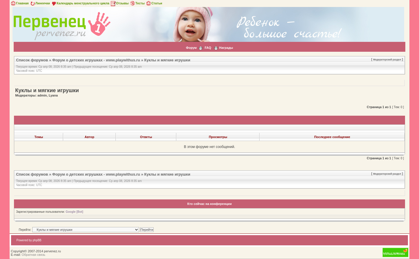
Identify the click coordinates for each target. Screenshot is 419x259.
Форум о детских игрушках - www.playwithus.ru (96, 60)
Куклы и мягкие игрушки (167, 60)
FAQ (208, 47)
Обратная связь (33, 254)
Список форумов (32, 60)
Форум (191, 47)
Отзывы (119, 3)
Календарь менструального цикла (80, 3)
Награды (226, 47)
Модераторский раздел (387, 59)
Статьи (153, 3)
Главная (19, 3)
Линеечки (40, 3)
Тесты (137, 3)
